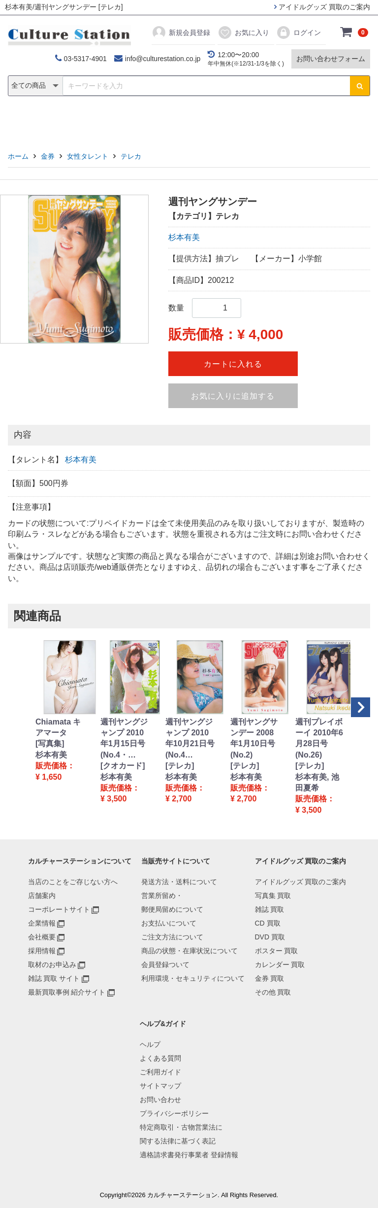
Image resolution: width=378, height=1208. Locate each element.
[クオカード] (122, 765)
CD (118, 121)
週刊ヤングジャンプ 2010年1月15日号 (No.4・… (124, 738)
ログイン (298, 32)
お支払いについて (168, 923)
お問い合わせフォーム (330, 59)
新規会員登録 (181, 32)
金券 (291, 121)
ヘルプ (150, 1044)
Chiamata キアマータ (58, 727)
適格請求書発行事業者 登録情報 (189, 1155)
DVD (150, 121)
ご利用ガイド (160, 1072)
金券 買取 (269, 978)
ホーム (18, 156)
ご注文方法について (172, 937)
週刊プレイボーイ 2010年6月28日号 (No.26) (319, 738)
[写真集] (49, 743)
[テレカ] (179, 765)
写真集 (49, 121)
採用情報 (42, 951)
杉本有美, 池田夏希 (317, 782)
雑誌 (86, 121)
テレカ (131, 156)
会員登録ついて (165, 964)
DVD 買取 (270, 937)
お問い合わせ (160, 1100)
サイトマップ (160, 1086)
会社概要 (42, 937)
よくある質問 (160, 1058)
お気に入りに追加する (233, 396)
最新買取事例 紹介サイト (67, 992)
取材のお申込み (52, 964)
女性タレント (87, 156)
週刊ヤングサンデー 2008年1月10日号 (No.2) (254, 738)
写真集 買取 (273, 895)
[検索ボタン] (360, 86)
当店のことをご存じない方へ (73, 882)
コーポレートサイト (59, 909)
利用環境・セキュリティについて (193, 978)
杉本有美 (184, 237)
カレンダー (245, 121)
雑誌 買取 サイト (54, 978)
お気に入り (243, 32)
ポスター (192, 121)
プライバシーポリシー (174, 1113)
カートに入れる (233, 364)
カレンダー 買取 (280, 964)
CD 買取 (268, 923)
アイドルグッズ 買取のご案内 (322, 7)
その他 (329, 121)
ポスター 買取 (276, 951)
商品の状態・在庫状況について (189, 951)
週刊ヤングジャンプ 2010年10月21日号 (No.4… (190, 738)
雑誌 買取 (269, 909)
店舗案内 (42, 895)
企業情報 (42, 923)
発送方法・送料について (179, 882)
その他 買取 (273, 992)
